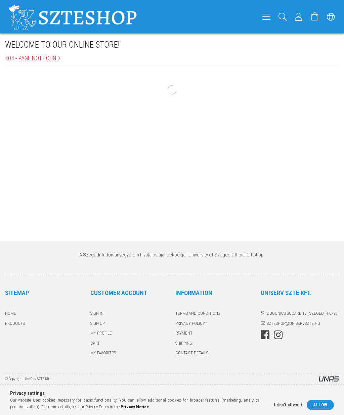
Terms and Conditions (197, 313)
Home (10, 313)
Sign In (96, 313)
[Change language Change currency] (331, 17)
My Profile (101, 333)
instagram (278, 335)
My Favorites (103, 352)
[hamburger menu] (266, 17)
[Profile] (299, 17)
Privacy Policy (190, 323)
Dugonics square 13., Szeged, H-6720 (302, 313)
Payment (183, 333)
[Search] (282, 17)
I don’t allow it (288, 404)
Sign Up (97, 323)
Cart (95, 343)
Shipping (183, 343)
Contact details (191, 352)
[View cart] (315, 17)
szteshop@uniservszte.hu (293, 323)
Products (15, 323)
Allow (320, 404)
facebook (265, 335)
